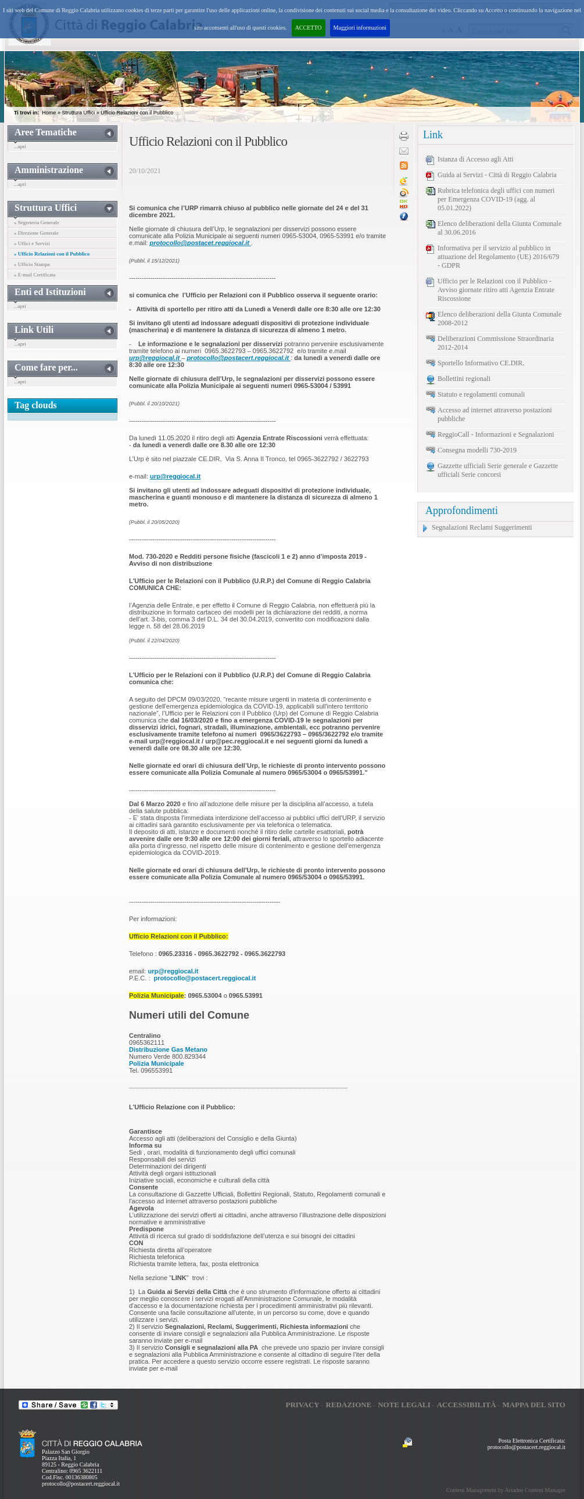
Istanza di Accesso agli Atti (476, 159)
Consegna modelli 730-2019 (477, 450)
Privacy (302, 1404)
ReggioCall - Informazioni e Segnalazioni (496, 434)
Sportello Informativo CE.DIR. (481, 363)
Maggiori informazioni (360, 27)
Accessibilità (466, 1404)
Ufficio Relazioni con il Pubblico (137, 113)
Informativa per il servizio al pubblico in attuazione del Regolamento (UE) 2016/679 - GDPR (498, 256)
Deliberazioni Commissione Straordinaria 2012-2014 (496, 343)
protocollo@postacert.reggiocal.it (81, 1483)
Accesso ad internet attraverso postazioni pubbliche (495, 414)
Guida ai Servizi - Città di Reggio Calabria (497, 175)
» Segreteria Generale (36, 222)
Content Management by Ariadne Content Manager (505, 1490)
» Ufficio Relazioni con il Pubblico (51, 254)
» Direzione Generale (36, 233)
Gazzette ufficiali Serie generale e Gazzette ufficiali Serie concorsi (498, 470)
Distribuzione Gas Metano (168, 1049)
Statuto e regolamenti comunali (481, 394)
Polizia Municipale (156, 1063)
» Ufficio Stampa (32, 264)
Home (49, 113)
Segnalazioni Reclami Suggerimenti (482, 527)
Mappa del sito (533, 1404)
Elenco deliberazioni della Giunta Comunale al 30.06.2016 (499, 228)
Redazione (349, 1404)
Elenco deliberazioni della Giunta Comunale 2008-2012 (499, 318)
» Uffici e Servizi (32, 243)
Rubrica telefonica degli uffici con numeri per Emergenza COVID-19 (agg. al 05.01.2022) (496, 199)
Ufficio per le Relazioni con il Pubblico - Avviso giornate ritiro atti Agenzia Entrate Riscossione (496, 290)
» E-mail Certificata (34, 275)
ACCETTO (308, 27)
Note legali (404, 1404)
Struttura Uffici (78, 113)
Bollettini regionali (464, 379)
